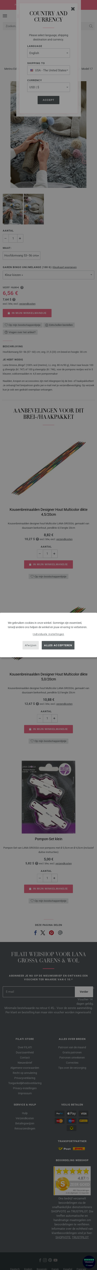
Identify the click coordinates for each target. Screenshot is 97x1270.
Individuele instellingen (48, 634)
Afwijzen (30, 645)
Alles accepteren (58, 645)
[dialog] (48, 635)
